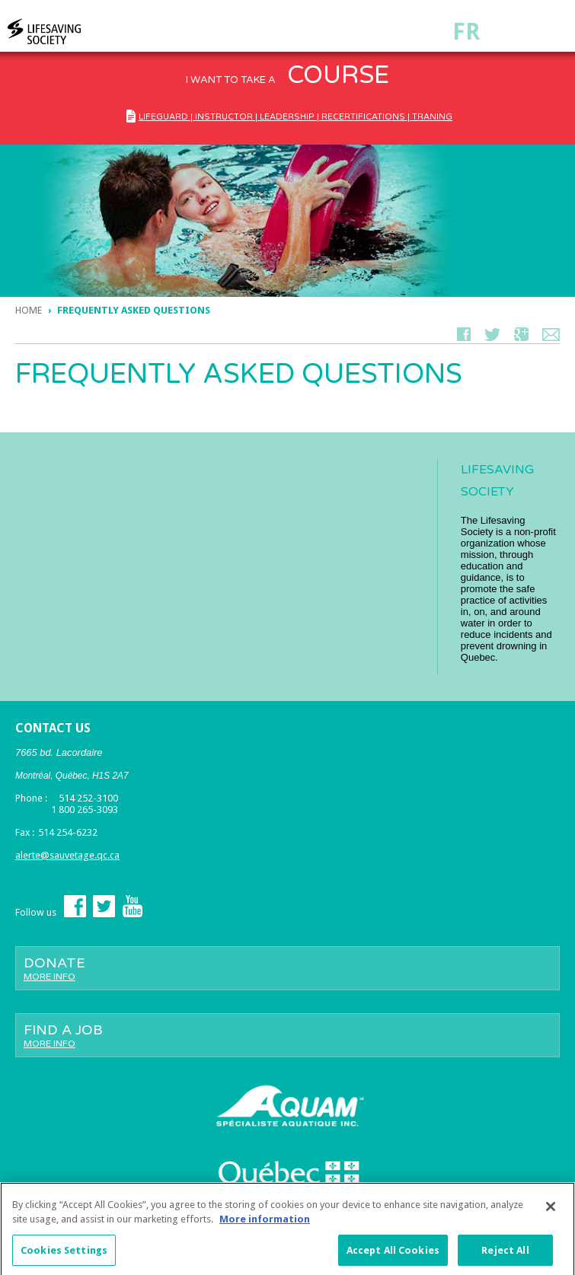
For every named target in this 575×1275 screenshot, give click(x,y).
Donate (287, 968)
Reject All (505, 1254)
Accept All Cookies (393, 1254)
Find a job (287, 1035)
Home (28, 310)
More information (264, 1223)
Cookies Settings (64, 1254)
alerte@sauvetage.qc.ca (67, 855)
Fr (466, 31)
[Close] (550, 1210)
